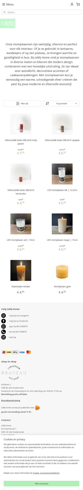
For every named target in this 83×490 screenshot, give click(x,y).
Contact (4, 456)
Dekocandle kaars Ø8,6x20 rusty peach (21, 142)
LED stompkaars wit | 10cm (21, 239)
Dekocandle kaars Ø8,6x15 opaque (62, 140)
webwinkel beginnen (47, 484)
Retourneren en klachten (13, 463)
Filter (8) (22, 103)
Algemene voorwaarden (12, 466)
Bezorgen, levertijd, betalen (14, 459)
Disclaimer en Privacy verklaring (16, 469)
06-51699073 (9, 435)
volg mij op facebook (18, 321)
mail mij (12, 337)
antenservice (10, 451)
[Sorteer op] (61, 103)
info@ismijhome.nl (11, 438)
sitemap (29, 484)
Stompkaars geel (62, 286)
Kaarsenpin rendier (20, 286)
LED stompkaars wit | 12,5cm (62, 190)
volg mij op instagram (19, 315)
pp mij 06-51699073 (19, 326)
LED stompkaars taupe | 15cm (62, 239)
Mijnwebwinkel (74, 484)
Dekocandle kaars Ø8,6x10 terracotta (21, 192)
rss (35, 484)
